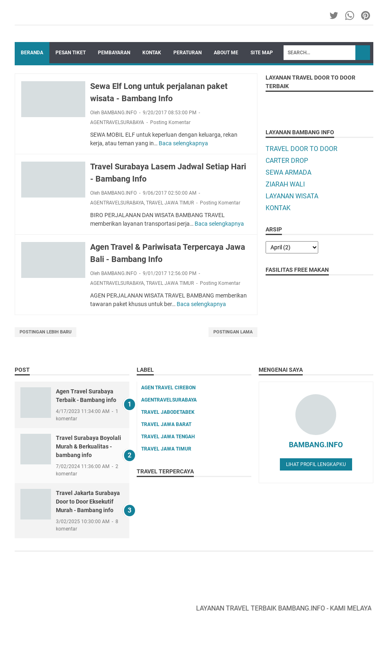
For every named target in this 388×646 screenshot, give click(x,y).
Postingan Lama (233, 332)
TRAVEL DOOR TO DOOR (301, 149)
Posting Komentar (170, 122)
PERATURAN (187, 52)
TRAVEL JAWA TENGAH (168, 437)
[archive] (292, 247)
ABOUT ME (226, 52)
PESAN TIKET (70, 52)
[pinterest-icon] (366, 15)
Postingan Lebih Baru (45, 332)
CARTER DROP (287, 160)
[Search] (319, 52)
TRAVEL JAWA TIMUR (170, 203)
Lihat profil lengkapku (316, 464)
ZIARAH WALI (285, 184)
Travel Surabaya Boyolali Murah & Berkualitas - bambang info (88, 446)
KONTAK (151, 52)
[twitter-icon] (334, 15)
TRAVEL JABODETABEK (168, 412)
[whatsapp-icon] (350, 15)
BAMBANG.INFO (316, 444)
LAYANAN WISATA (292, 196)
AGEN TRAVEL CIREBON (168, 388)
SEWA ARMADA (288, 172)
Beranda (32, 52)
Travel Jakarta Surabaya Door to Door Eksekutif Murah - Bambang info (88, 501)
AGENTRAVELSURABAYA (117, 122)
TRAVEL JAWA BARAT (166, 424)
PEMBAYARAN (114, 52)
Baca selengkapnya (183, 143)
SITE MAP (262, 52)
